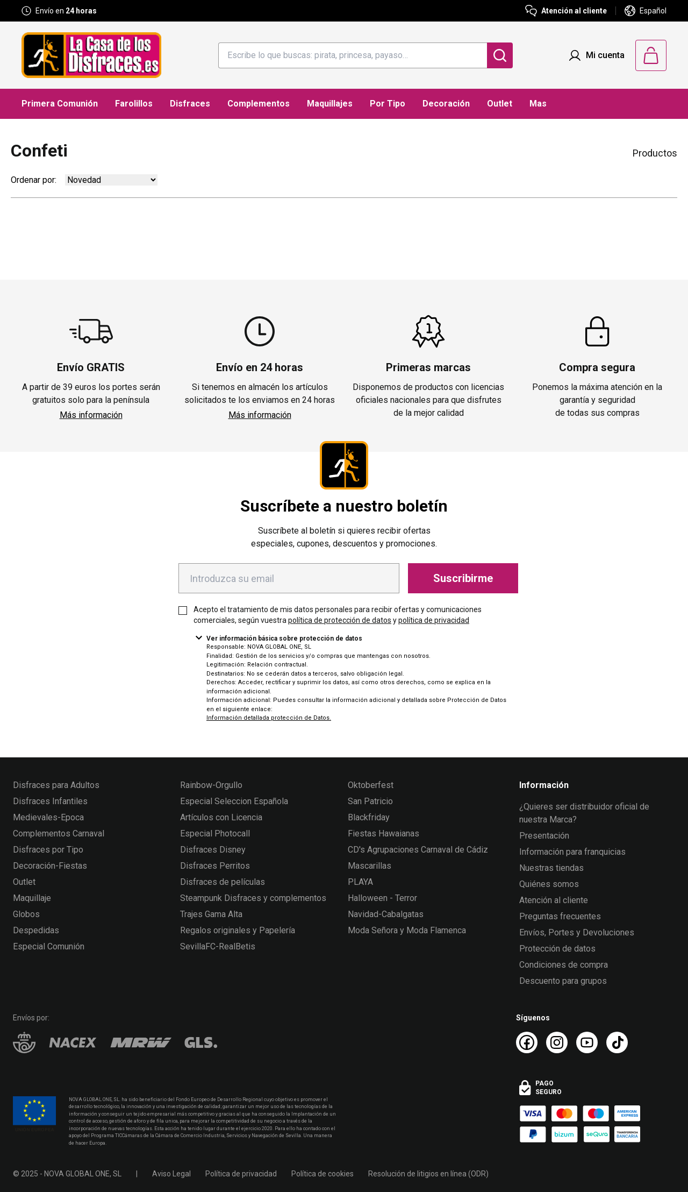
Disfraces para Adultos (56, 785)
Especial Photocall (215, 833)
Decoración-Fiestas (50, 866)
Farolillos (134, 103)
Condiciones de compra (563, 965)
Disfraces (190, 103)
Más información (91, 415)
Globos (26, 914)
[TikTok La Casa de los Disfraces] (617, 1042)
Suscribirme (463, 578)
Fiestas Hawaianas (383, 833)
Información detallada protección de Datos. (268, 717)
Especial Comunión (48, 946)
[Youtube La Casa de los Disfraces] (587, 1042)
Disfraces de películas (222, 882)
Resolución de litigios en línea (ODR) (428, 1173)
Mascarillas (369, 866)
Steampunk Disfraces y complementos (253, 898)
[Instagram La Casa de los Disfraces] (557, 1042)
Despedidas (36, 930)
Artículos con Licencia (221, 817)
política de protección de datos (339, 620)
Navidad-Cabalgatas (386, 914)
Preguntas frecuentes (560, 916)
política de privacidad (433, 620)
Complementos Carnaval (58, 833)
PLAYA (360, 882)
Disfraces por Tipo (48, 850)
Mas (538, 103)
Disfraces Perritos (215, 866)
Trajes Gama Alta (211, 914)
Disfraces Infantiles (50, 801)
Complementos (258, 103)
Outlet (499, 103)
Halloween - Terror (382, 898)
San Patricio (370, 801)
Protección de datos (557, 948)
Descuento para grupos (563, 981)
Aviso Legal (171, 1173)
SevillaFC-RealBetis (217, 946)
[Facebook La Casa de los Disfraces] (527, 1042)
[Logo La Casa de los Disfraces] (91, 55)
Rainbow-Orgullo (211, 785)
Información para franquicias (572, 852)
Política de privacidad (241, 1173)
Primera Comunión (60, 103)
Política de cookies (322, 1173)
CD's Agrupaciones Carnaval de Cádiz (418, 850)
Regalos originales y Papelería (237, 930)
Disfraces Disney (213, 850)
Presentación (544, 836)
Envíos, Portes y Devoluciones (576, 932)
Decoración (446, 103)
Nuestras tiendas (551, 868)
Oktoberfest (370, 785)
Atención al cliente (553, 900)
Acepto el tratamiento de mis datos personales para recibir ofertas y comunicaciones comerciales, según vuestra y (338, 615)
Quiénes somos (549, 884)
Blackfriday (369, 817)
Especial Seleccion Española (234, 801)
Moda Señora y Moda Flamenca (407, 930)
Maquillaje (32, 898)
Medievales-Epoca (48, 817)
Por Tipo (387, 103)
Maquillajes (330, 103)
